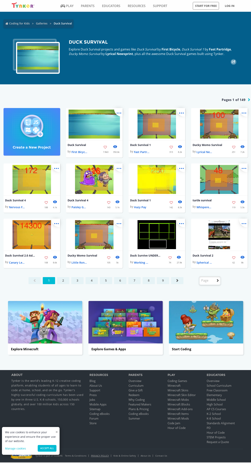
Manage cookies (15, 448)
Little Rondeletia (79, 263)
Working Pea (142, 263)
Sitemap (94, 410)
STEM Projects (216, 438)
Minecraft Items (178, 414)
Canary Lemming (17, 263)
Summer (134, 419)
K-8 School (214, 419)
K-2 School (214, 414)
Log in (229, 6)
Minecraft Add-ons (180, 410)
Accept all (47, 448)
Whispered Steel (204, 207)
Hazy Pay (140, 207)
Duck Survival (77, 145)
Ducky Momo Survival (207, 145)
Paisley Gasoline (79, 207)
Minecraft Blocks (179, 405)
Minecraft (174, 386)
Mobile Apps (97, 405)
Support (94, 391)
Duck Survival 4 (15, 201)
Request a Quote (218, 442)
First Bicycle (171, 49)
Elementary (214, 395)
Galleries (41, 23)
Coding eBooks (99, 414)
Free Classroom (217, 391)
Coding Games (177, 381)
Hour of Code (177, 428)
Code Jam (174, 424)
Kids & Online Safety (124, 456)
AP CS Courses (216, 410)
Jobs (92, 400)
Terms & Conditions (76, 456)
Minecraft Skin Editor (182, 395)
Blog (92, 381)
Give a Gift (136, 391)
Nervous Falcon (17, 207)
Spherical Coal (204, 263)
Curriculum (136, 386)
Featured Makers (140, 405)
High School (215, 405)
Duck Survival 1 (140, 145)
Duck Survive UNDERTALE (145, 256)
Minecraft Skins (178, 391)
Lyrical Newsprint (119, 54)
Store (92, 424)
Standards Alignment (221, 424)
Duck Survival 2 (203, 256)
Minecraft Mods (178, 419)
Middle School (216, 400)
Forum (93, 419)
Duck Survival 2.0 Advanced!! (20, 256)
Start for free (206, 6)
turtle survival (202, 201)
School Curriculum (219, 386)
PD (209, 428)
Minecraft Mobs (178, 400)
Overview (135, 381)
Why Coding (137, 400)
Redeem (134, 395)
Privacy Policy (100, 456)
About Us (95, 386)
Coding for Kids (19, 23)
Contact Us (161, 456)
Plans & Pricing (139, 410)
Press (93, 395)
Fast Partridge (220, 49)
